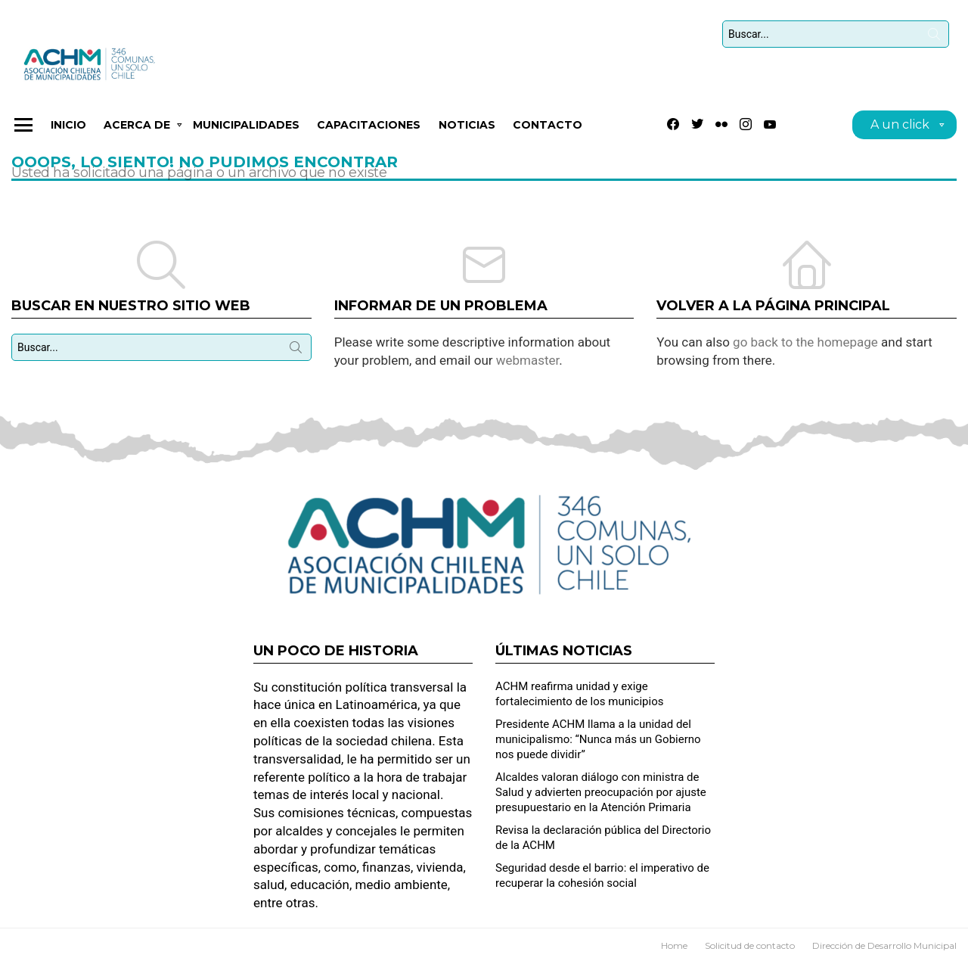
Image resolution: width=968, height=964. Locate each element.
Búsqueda (934, 37)
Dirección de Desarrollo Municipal (884, 945)
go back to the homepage (805, 342)
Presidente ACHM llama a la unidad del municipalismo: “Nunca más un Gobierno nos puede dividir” (598, 739)
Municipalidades (246, 125)
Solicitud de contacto (750, 945)
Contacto (547, 125)
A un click (899, 126)
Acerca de (137, 127)
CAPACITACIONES (368, 125)
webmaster (528, 360)
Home (674, 945)
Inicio (68, 125)
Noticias (467, 125)
